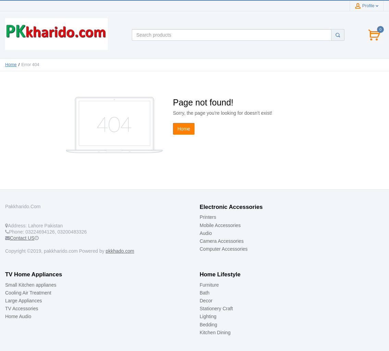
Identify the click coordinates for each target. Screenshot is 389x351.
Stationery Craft (216, 308)
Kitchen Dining (215, 332)
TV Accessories (21, 308)
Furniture (209, 285)
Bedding (208, 324)
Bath (205, 293)
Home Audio (18, 316)
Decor (206, 300)
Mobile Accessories (220, 225)
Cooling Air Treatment (28, 293)
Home (11, 64)
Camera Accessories (221, 241)
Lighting (208, 316)
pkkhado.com (120, 251)
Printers (208, 217)
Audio (206, 233)
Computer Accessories (224, 249)
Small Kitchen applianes (30, 285)
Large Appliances (23, 300)
